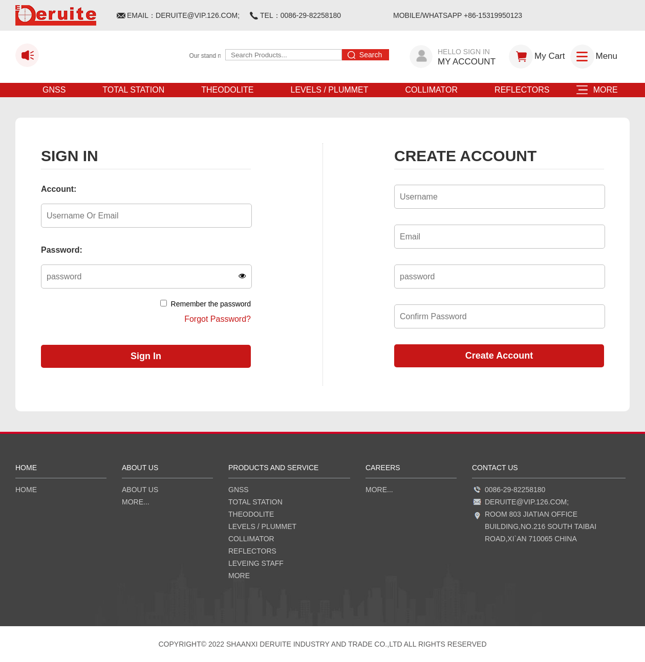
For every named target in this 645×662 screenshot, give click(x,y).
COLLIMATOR (431, 89)
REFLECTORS (521, 89)
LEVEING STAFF (256, 563)
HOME (26, 490)
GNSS (54, 89)
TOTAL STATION (133, 89)
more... (135, 502)
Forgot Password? (217, 319)
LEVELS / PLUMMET (329, 89)
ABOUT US (140, 490)
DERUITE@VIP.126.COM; (198, 15)
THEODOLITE (227, 89)
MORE (601, 89)
